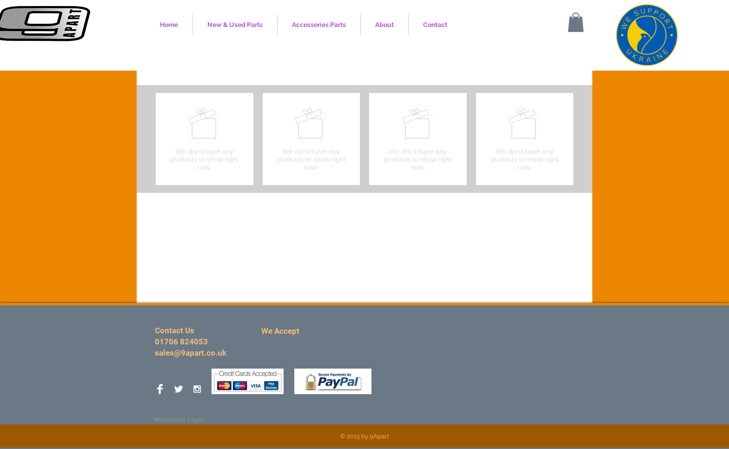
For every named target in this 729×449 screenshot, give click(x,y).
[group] (364, 138)
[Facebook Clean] (160, 389)
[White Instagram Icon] (197, 389)
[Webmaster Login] (178, 419)
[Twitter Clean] (178, 389)
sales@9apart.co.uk (190, 352)
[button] (576, 22)
